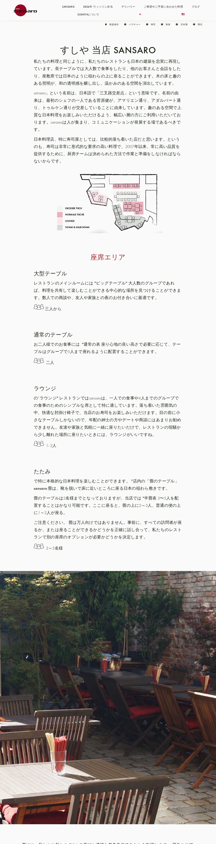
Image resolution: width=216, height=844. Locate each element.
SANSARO (68, 6)
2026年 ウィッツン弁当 (98, 6)
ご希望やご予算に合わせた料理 (163, 6)
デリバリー (128, 6)
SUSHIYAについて (88, 14)
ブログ (196, 6)
